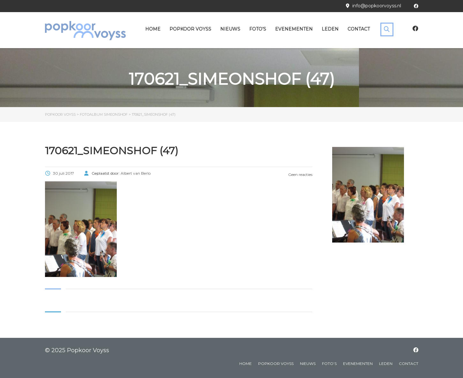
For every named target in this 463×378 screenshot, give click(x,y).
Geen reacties (299, 174)
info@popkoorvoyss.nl (376, 6)
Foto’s (257, 29)
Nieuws (230, 29)
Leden (330, 29)
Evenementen (294, 29)
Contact (358, 29)
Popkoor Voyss (190, 29)
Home (153, 29)
